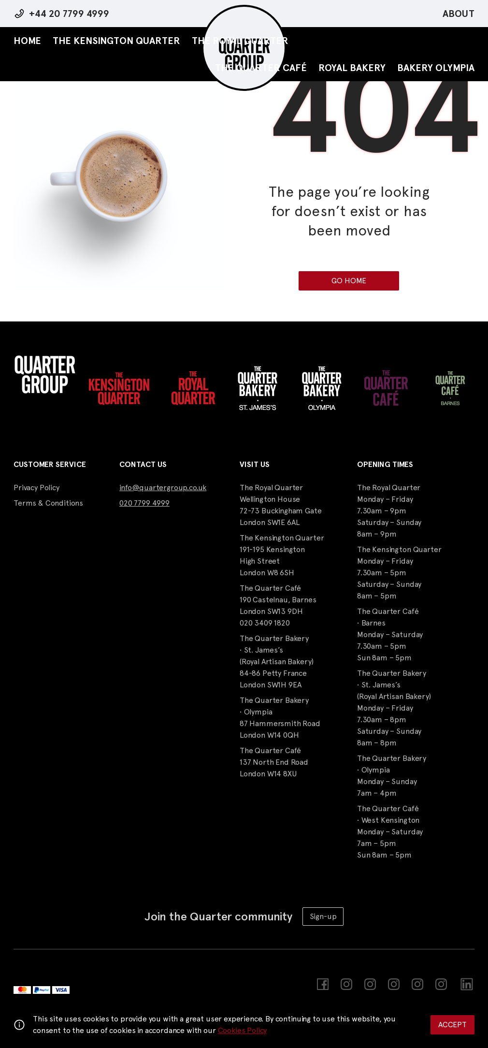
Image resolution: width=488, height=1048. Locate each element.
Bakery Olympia (435, 67)
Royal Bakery (352, 67)
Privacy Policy (36, 487)
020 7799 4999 (144, 503)
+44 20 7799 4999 (69, 13)
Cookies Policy (242, 1030)
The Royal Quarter (240, 40)
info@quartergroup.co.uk (162, 487)
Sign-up (323, 916)
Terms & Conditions (48, 503)
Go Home (348, 280)
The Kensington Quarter (116, 40)
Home (27, 40)
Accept (452, 1024)
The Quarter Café (261, 67)
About (458, 13)
